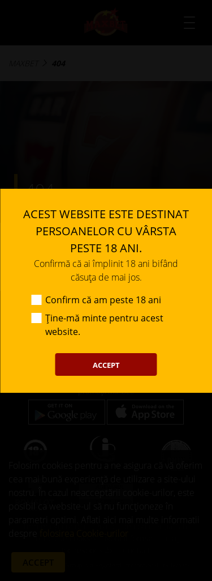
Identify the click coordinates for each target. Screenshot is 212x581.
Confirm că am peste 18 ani (103, 300)
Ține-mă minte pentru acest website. (104, 325)
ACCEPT (106, 365)
